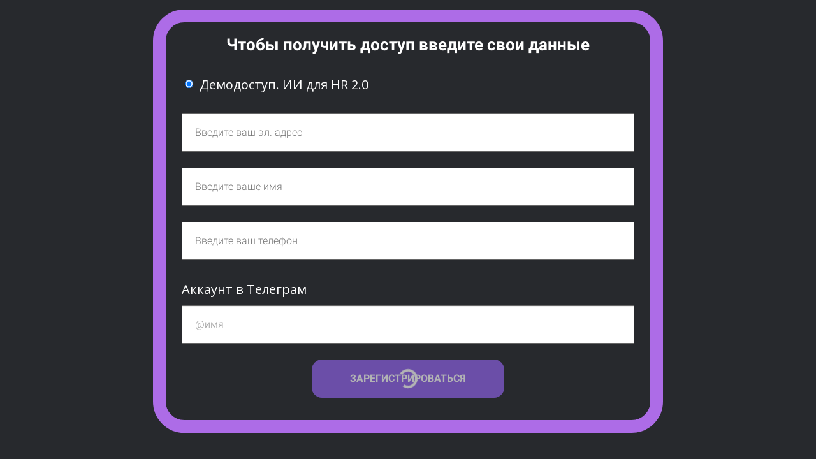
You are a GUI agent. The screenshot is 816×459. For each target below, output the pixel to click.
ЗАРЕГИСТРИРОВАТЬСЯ (408, 378)
